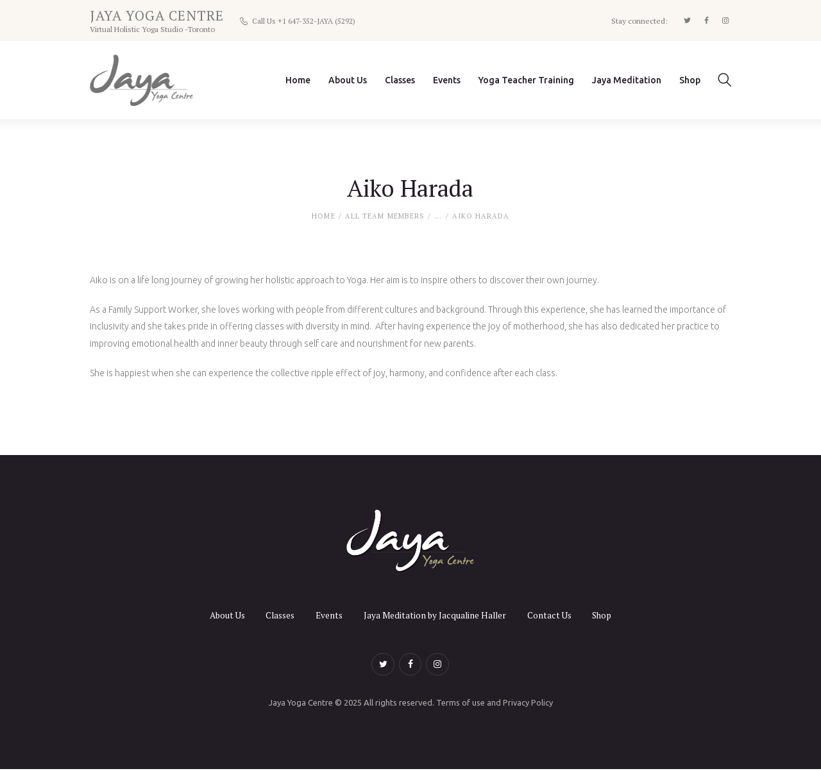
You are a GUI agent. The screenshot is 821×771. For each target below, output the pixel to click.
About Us (220, 615)
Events (328, 615)
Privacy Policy (527, 704)
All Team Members (385, 216)
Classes (276, 615)
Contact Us (554, 615)
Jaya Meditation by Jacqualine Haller (436, 615)
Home (323, 216)
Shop (609, 615)
